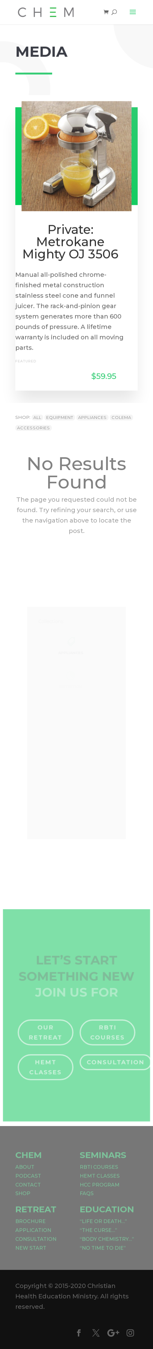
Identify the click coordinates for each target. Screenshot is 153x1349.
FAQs (87, 1199)
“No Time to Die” (103, 1253)
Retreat (35, 1214)
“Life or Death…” (103, 1227)
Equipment (59, 417)
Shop (22, 1199)
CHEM (28, 1160)
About (24, 1172)
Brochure (30, 1227)
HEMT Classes (47, 1070)
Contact (28, 1190)
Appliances (92, 417)
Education (107, 1214)
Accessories (33, 427)
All (37, 417)
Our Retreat (47, 1037)
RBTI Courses (106, 1037)
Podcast (28, 1181)
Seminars (103, 1160)
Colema (121, 417)
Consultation (113, 1065)
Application (33, 1236)
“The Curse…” (98, 1236)
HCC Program (100, 1190)
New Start (30, 1253)
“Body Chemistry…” (107, 1244)
